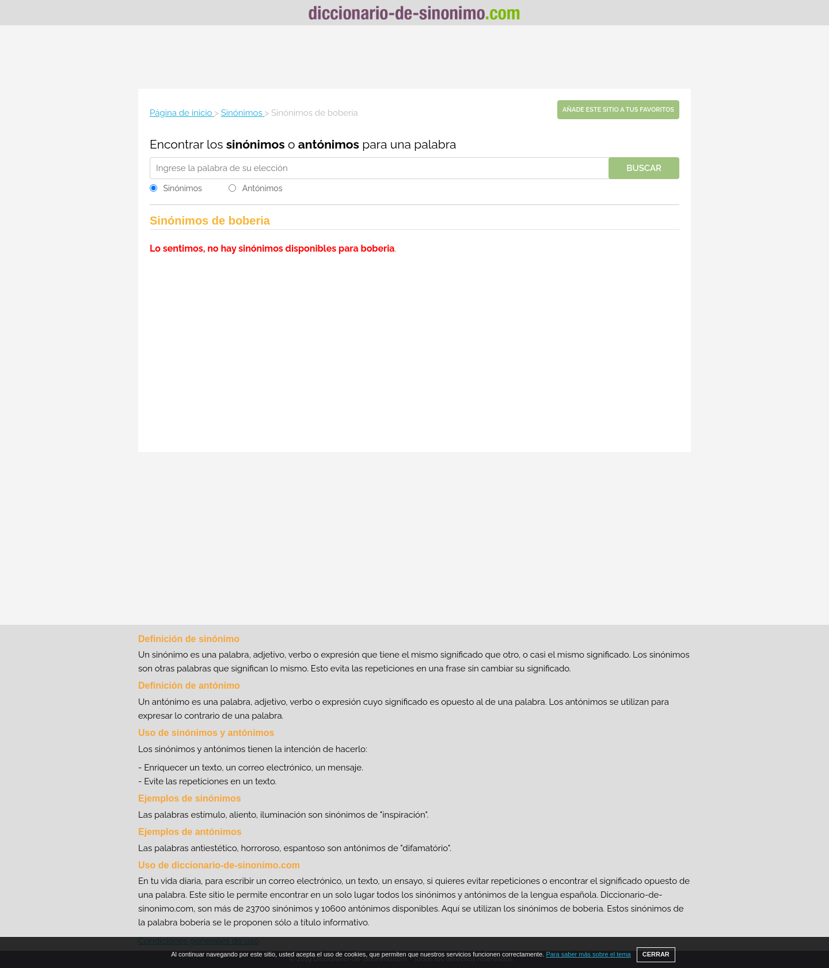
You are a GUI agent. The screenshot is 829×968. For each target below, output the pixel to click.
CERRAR (656, 954)
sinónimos (255, 144)
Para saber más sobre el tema (588, 954)
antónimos (328, 144)
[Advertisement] (414, 57)
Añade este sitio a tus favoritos (618, 109)
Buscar (643, 168)
